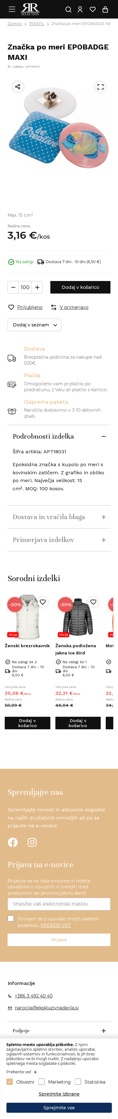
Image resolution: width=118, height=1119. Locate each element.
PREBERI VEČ (56, 925)
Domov (15, 23)
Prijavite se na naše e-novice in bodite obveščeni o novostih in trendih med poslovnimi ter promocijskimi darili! (49, 887)
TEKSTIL (36, 23)
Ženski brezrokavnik (27, 645)
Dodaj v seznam (37, 325)
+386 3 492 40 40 (34, 996)
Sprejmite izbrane (59, 1094)
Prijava (59, 940)
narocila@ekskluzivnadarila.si (47, 1008)
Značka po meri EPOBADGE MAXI (83, 23)
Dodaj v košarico (80, 287)
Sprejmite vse (59, 1108)
